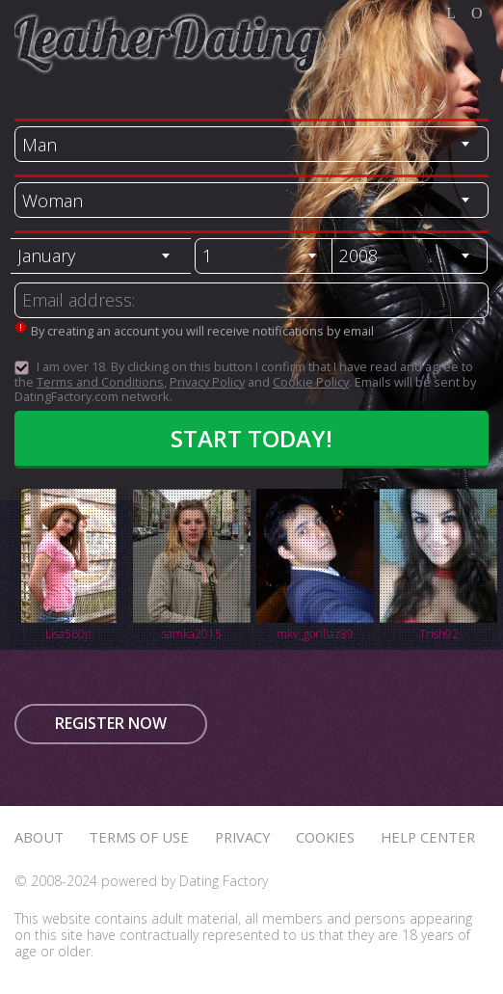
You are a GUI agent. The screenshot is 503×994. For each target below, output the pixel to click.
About (39, 836)
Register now (111, 723)
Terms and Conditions (100, 381)
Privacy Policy (207, 381)
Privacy (243, 836)
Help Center (428, 836)
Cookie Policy (311, 381)
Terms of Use (139, 836)
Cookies (325, 836)
